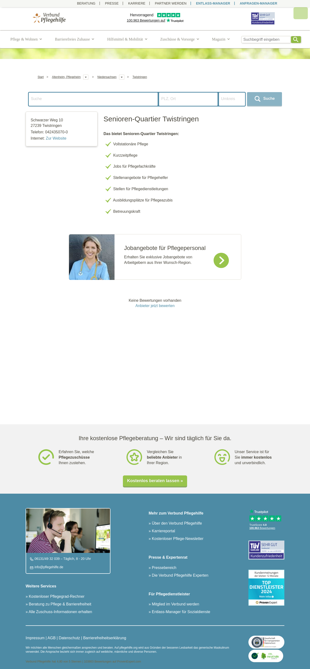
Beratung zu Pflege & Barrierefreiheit (59, 604)
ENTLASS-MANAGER (213, 3)
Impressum (35, 638)
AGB (51, 638)
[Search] (296, 39)
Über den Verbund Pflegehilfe (176, 523)
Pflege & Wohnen (24, 39)
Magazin (218, 39)
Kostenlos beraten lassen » (155, 480)
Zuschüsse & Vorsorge (177, 39)
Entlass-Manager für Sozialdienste (180, 612)
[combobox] (266, 39)
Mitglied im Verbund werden (175, 604)
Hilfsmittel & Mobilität (125, 39)
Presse (112, 3)
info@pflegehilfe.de (48, 567)
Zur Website (56, 138)
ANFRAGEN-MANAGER (258, 3)
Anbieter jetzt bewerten (155, 306)
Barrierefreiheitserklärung (104, 638)
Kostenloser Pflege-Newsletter (177, 539)
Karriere (136, 3)
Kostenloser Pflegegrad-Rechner (56, 596)
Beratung (86, 3)
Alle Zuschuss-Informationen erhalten (60, 612)
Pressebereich (163, 568)
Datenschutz (69, 638)
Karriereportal (163, 531)
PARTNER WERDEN (171, 3)
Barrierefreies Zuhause (72, 39)
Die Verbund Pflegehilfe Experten (179, 575)
